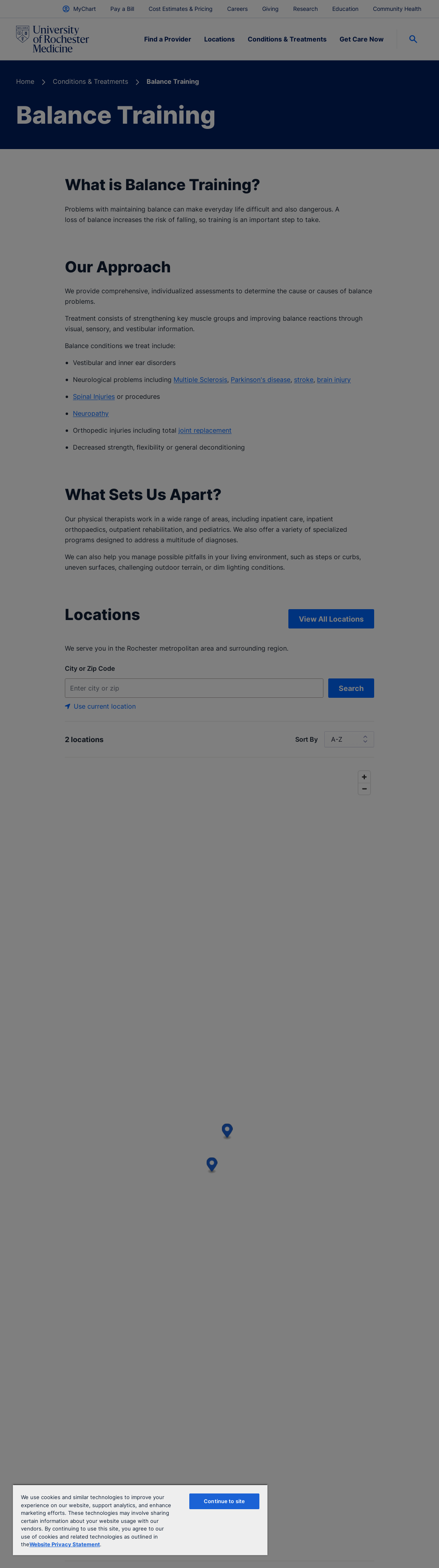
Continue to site (224, 1501)
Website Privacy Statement (64, 1544)
